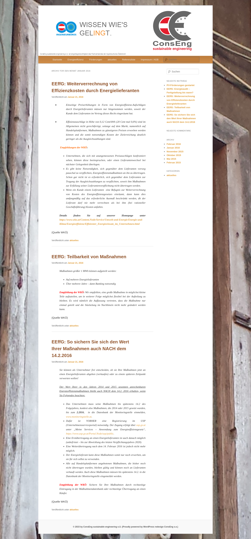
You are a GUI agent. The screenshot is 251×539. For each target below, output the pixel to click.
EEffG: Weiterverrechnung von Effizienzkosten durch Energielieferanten (181, 100)
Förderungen (95, 59)
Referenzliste (128, 59)
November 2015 (175, 151)
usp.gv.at (141, 425)
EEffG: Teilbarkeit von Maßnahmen (89, 256)
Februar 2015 (174, 162)
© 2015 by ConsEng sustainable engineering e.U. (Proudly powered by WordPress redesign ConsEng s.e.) (125, 527)
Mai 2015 (171, 159)
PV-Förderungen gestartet (181, 85)
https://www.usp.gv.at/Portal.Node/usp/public (90, 433)
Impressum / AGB (150, 59)
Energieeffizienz (76, 59)
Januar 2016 (173, 147)
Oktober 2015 (174, 155)
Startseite (57, 59)
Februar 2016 (174, 144)
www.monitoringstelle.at (79, 416)
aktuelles (112, 59)
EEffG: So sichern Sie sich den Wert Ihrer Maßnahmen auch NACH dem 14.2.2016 (90, 348)
